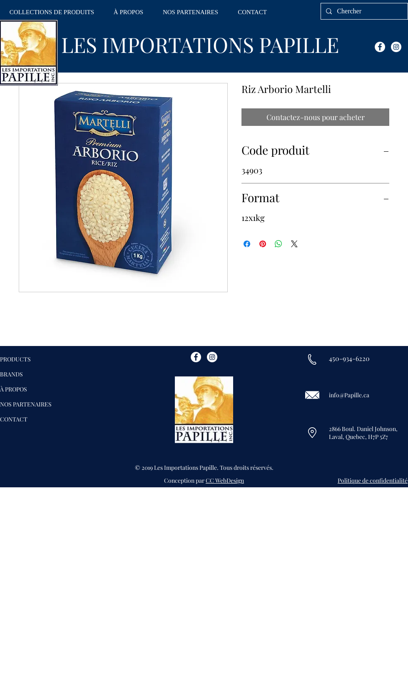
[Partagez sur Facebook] (247, 244)
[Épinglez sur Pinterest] (263, 244)
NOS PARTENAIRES (26, 404)
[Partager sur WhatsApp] (279, 244)
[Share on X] (294, 244)
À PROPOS (13, 389)
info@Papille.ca (349, 395)
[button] (52, 12)
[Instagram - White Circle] (396, 47)
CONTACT (13, 419)
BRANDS (11, 374)
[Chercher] (363, 11)
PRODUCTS (15, 359)
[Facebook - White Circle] (380, 47)
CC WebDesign (225, 480)
